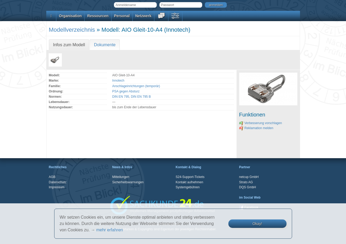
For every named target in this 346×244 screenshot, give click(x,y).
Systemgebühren (188, 187)
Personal (122, 16)
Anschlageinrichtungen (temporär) (136, 86)
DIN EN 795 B (141, 96)
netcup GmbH (249, 177)
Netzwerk (143, 16)
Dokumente (105, 45)
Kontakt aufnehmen (189, 182)
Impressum (56, 187)
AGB (52, 177)
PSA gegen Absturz (126, 91)
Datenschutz (58, 182)
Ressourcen (97, 16)
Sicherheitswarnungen (128, 182)
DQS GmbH (247, 187)
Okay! (257, 224)
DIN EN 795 (120, 96)
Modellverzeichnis (72, 29)
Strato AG (246, 182)
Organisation (70, 16)
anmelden (216, 5)
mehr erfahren (109, 230)
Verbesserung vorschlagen (260, 123)
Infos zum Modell (69, 45)
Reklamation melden (256, 128)
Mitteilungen (121, 177)
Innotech (118, 80)
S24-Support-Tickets (190, 177)
